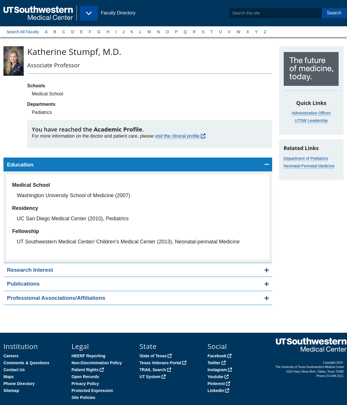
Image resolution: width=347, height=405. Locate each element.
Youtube (215, 376)
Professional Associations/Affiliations (56, 298)
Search (334, 12)
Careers (10, 356)
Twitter (213, 362)
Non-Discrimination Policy (96, 362)
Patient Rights (85, 369)
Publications (23, 284)
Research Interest (30, 270)
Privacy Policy (85, 383)
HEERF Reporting (88, 356)
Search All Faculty (22, 31)
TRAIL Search (153, 369)
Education (20, 165)
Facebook (216, 356)
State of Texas (153, 356)
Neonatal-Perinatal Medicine (309, 166)
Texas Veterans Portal (160, 362)
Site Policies (83, 397)
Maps (8, 376)
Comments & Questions (26, 362)
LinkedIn (215, 390)
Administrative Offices (311, 113)
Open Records (85, 376)
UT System (150, 376)
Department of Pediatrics (306, 158)
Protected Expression (92, 390)
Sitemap (11, 390)
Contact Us (14, 369)
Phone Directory (19, 383)
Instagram (217, 369)
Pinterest (216, 383)
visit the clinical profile (177, 136)
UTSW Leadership (311, 120)
